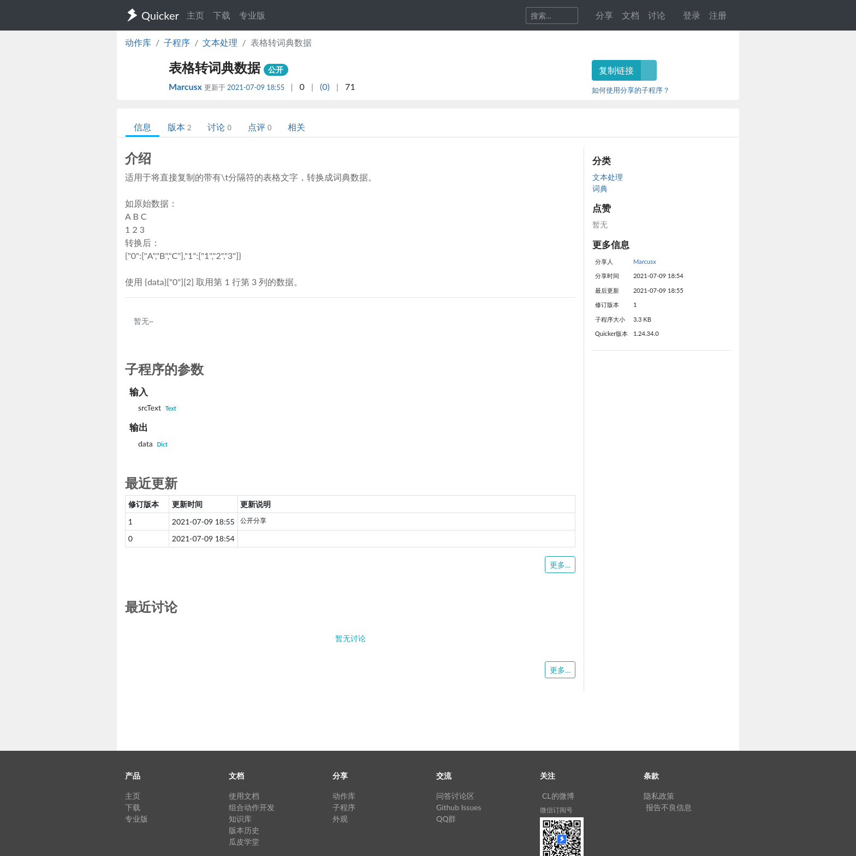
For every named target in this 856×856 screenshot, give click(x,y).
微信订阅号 (556, 810)
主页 (195, 15)
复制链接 (616, 70)
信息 (142, 127)
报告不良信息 (669, 807)
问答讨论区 (455, 795)
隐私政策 (659, 795)
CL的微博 (558, 795)
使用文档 (244, 795)
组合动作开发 (252, 807)
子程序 (177, 42)
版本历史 (244, 830)
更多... (560, 564)
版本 (179, 127)
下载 (221, 15)
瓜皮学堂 (244, 841)
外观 (340, 818)
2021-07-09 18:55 (255, 87)
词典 (600, 188)
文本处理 (220, 42)
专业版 (252, 15)
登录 (691, 15)
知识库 (240, 818)
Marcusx (186, 86)
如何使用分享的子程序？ (631, 90)
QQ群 (446, 818)
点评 (259, 127)
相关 (296, 127)
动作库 (138, 42)
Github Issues (459, 807)
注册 (718, 15)
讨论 (219, 127)
